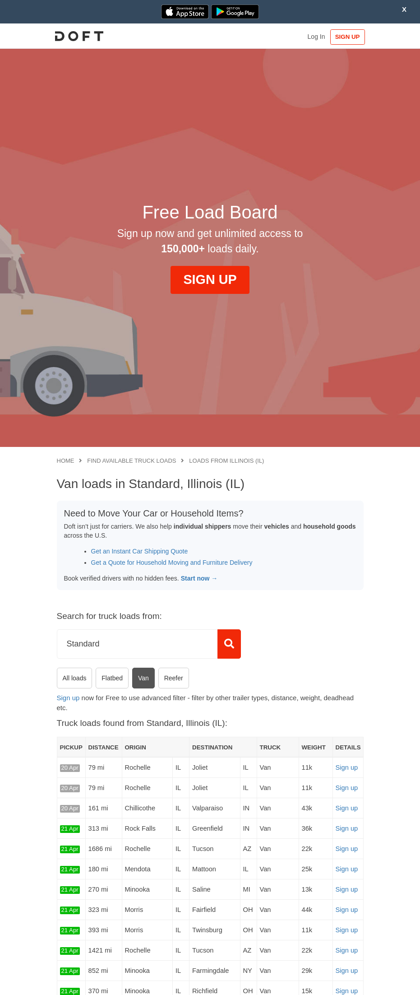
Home (65, 460)
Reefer (173, 678)
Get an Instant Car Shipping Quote (139, 551)
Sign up (68, 698)
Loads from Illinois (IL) (226, 460)
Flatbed (112, 678)
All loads (75, 678)
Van (143, 678)
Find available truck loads (131, 460)
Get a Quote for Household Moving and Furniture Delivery (172, 562)
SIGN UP (344, 36)
